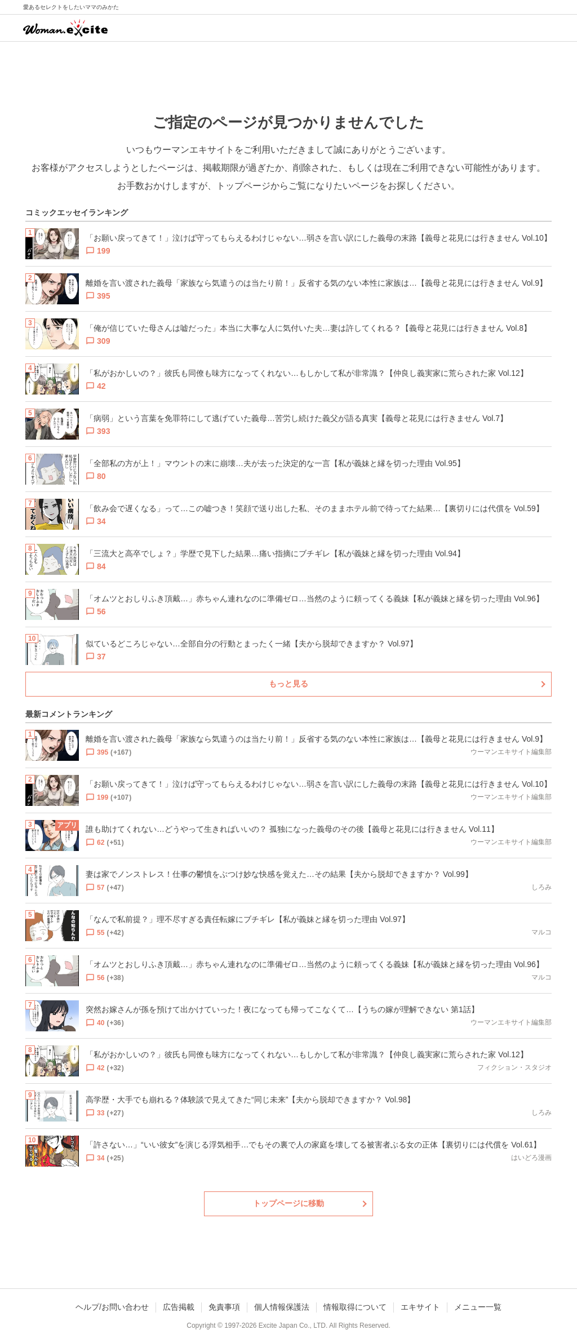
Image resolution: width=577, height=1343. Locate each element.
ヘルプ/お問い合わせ (112, 1306)
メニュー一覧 (477, 1306)
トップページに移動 (288, 1203)
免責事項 (224, 1306)
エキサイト (420, 1306)
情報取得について (355, 1306)
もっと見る (288, 683)
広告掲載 (178, 1306)
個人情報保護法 (281, 1306)
